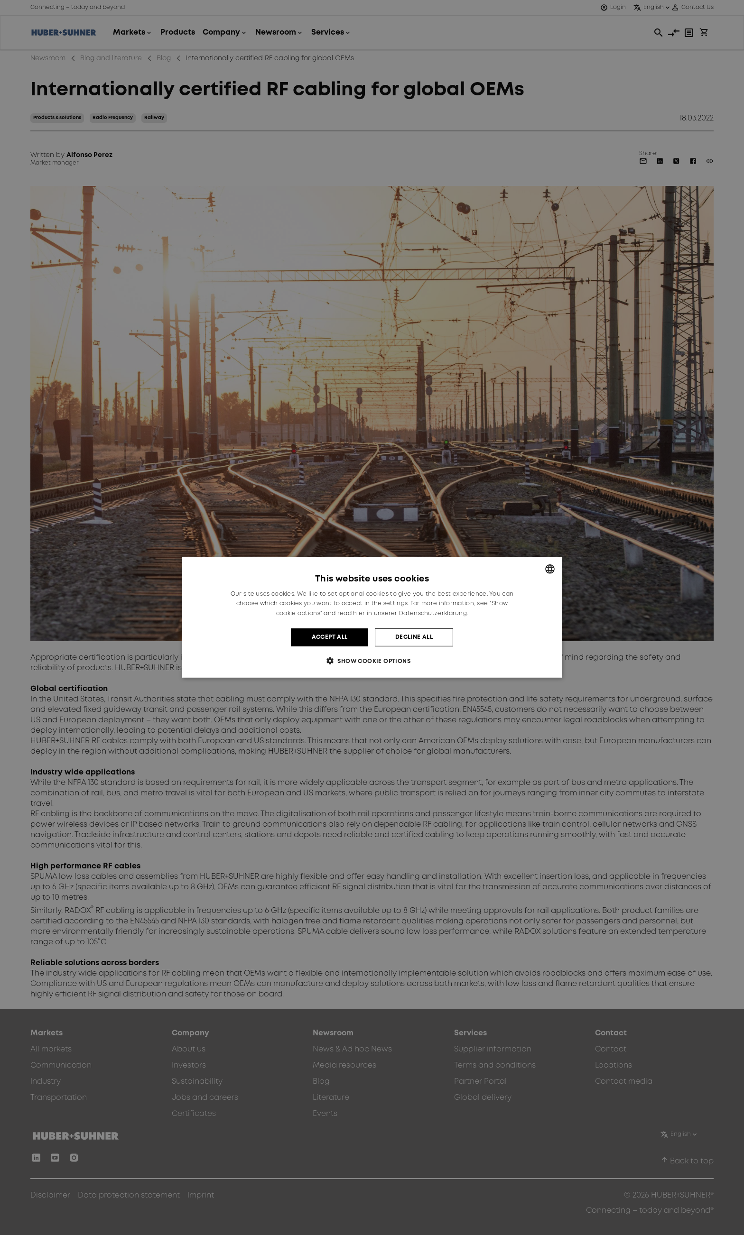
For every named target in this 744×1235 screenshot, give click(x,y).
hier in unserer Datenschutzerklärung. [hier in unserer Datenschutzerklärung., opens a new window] (410, 613)
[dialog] (372, 617)
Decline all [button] (414, 637)
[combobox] (550, 569)
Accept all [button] (330, 637)
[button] (372, 661)
